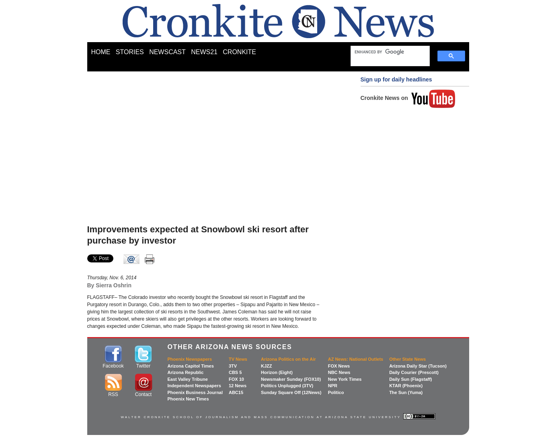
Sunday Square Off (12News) (291, 392)
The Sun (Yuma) (406, 392)
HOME (101, 52)
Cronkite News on (408, 98)
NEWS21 (204, 52)
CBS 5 (235, 372)
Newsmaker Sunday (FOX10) (291, 379)
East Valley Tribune (188, 379)
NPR (332, 385)
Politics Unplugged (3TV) (287, 385)
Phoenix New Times (188, 398)
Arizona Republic (186, 372)
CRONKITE (239, 52)
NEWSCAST (167, 52)
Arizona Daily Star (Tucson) (418, 366)
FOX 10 (236, 379)
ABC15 (236, 392)
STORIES (130, 52)
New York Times (345, 379)
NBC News (339, 372)
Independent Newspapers (194, 385)
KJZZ (266, 366)
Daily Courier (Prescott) (414, 372)
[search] (386, 51)
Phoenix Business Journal (195, 392)
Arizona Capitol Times (191, 366)
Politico (336, 392)
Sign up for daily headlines (396, 79)
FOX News (339, 366)
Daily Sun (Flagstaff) (410, 379)
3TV (233, 366)
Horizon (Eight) (277, 372)
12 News (237, 385)
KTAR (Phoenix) (406, 385)
